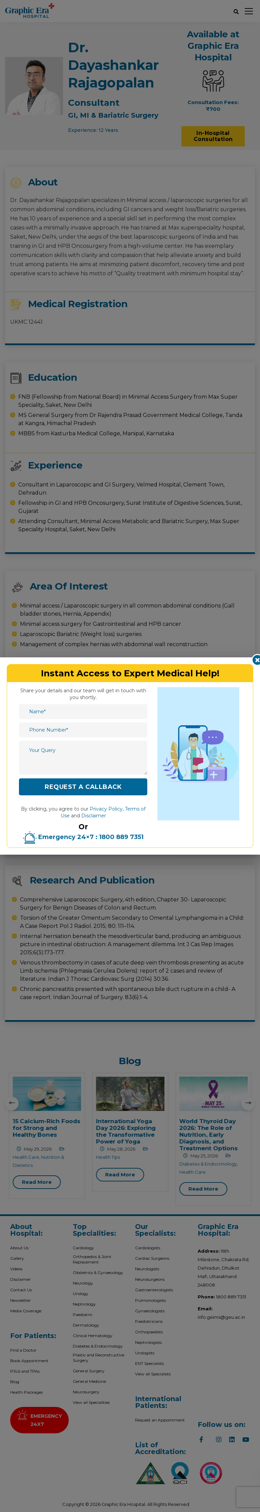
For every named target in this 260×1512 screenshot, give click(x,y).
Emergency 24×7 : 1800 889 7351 (83, 837)
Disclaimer (93, 816)
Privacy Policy (106, 809)
